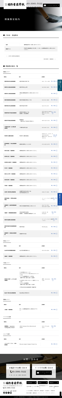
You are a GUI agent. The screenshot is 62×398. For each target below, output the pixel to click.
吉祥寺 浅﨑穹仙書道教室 (13, 56)
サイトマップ (41, 393)
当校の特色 (29, 386)
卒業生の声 (36, 390)
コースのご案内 (35, 386)
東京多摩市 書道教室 (50, 59)
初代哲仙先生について (43, 386)
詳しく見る (54, 81)
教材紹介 (42, 390)
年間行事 (53, 390)
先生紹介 (47, 390)
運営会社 (35, 393)
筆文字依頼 (29, 393)
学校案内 (51, 386)
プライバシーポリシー (50, 393)
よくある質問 (29, 390)
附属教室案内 (56, 387)
